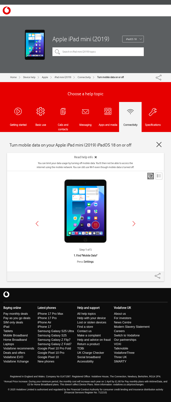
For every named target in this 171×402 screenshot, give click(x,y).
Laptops (8, 344)
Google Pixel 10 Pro (51, 352)
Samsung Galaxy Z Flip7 (54, 339)
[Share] (161, 274)
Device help (29, 77)
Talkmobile (121, 348)
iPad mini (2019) (63, 77)
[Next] (134, 223)
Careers (119, 331)
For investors (122, 318)
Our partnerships (125, 339)
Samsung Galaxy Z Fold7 (54, 344)
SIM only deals (13, 322)
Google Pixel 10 (48, 357)
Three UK (120, 357)
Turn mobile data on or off (110, 77)
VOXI (117, 344)
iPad (6, 326)
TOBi (80, 348)
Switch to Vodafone (127, 335)
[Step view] (150, 176)
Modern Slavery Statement (131, 326)
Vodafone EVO (13, 357)
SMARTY (120, 361)
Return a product (88, 344)
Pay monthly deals (15, 313)
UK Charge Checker (90, 352)
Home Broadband (15, 339)
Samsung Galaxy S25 (52, 335)
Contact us (84, 331)
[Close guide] (158, 144)
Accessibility (85, 361)
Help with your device (91, 318)
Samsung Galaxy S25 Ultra (56, 331)
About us (120, 313)
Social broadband (89, 357)
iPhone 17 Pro (47, 318)
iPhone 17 (44, 326)
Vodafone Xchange (16, 361)
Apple (45, 77)
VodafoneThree (124, 352)
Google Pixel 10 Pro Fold (54, 348)
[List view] (159, 176)
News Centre (122, 322)
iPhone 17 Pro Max (50, 313)
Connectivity (84, 77)
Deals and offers (14, 352)
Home (13, 77)
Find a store (85, 326)
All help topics (86, 313)
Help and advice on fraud (94, 339)
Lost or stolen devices (91, 322)
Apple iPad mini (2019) (80, 39)
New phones (46, 361)
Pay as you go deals (16, 318)
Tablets (8, 331)
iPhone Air (44, 322)
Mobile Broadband (15, 335)
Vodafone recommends (18, 348)
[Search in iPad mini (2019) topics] (98, 51)
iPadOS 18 (131, 39)
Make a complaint (89, 335)
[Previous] (37, 223)
